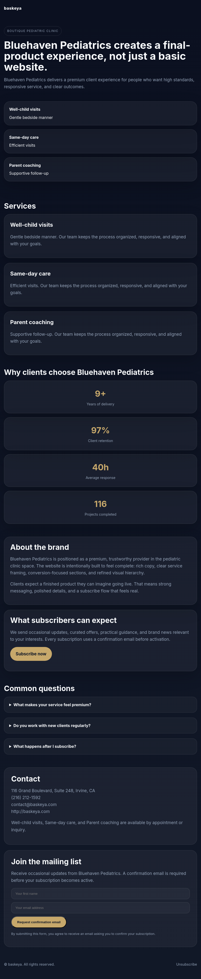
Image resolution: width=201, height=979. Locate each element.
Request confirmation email (39, 922)
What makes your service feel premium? (52, 704)
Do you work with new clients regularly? (52, 725)
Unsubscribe (186, 964)
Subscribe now (31, 653)
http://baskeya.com (30, 811)
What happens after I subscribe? (44, 746)
